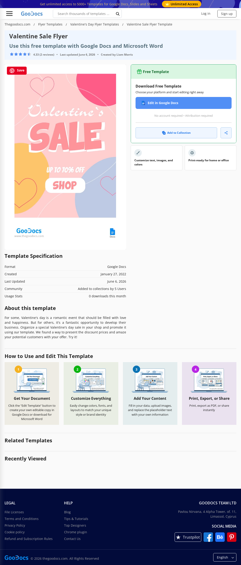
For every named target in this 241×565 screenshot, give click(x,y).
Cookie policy (15, 532)
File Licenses (14, 512)
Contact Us (72, 539)
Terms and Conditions (22, 519)
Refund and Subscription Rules (29, 539)
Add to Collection (176, 133)
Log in (205, 13)
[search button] (118, 13)
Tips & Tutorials (76, 519)
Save (16, 71)
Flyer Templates (50, 24)
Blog (67, 512)
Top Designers (75, 525)
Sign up (227, 13)
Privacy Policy (15, 525)
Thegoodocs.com (18, 24)
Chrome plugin (75, 532)
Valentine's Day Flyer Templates (95, 24)
